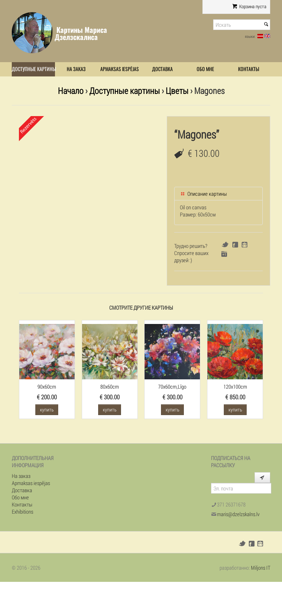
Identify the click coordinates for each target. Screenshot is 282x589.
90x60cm (46, 386)
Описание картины (203, 193)
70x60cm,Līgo (172, 386)
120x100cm (235, 386)
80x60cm (109, 386)
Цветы (177, 90)
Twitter (225, 244)
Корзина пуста (249, 6)
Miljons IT (260, 567)
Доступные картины (33, 69)
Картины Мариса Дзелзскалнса (81, 33)
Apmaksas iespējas (119, 69)
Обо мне (205, 69)
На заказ (76, 69)
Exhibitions (22, 511)
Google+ (224, 254)
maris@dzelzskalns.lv (238, 514)
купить (47, 409)
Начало (71, 90)
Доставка (162, 69)
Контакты (248, 69)
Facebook (235, 245)
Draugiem (244, 245)
